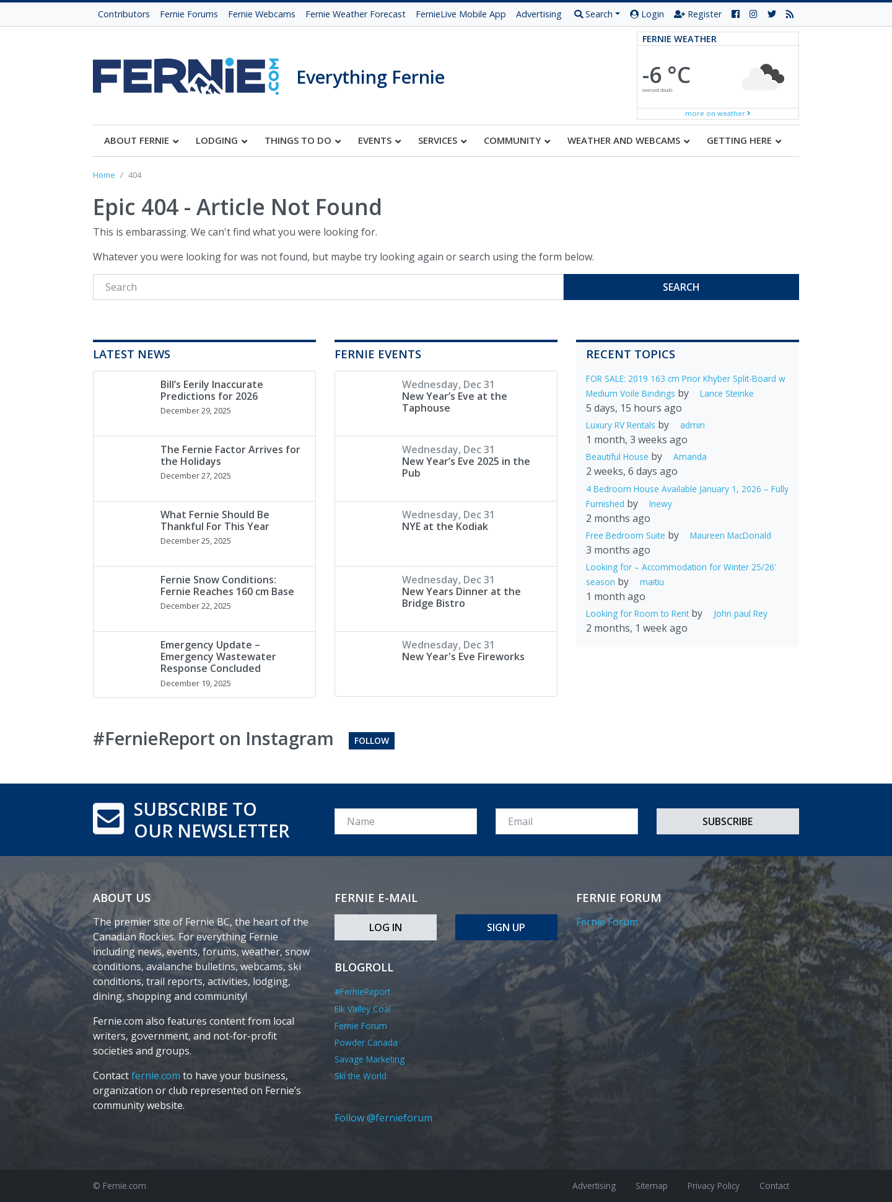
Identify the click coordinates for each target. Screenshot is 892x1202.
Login (647, 14)
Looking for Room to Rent (637, 613)
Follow (371, 740)
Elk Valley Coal (362, 1009)
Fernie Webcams (261, 14)
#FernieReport (362, 991)
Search (681, 287)
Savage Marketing (369, 1059)
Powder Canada (366, 1042)
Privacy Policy (714, 1185)
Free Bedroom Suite (625, 535)
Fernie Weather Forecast (355, 14)
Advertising (539, 14)
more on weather (718, 113)
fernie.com (155, 1075)
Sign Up (506, 927)
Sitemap (652, 1185)
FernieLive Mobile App (461, 14)
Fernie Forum (360, 1026)
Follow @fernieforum (383, 1118)
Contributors (124, 14)
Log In (385, 927)
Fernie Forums (189, 14)
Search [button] (593, 14)
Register (698, 14)
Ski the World (360, 1076)
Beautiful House (617, 456)
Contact (774, 1185)
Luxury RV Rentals (620, 425)
